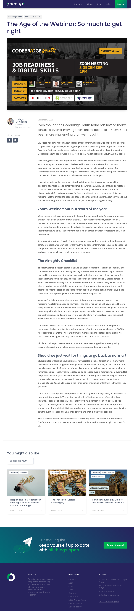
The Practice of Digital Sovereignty (63, 501)
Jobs (71, 589)
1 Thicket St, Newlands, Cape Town (113, 580)
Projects (72, 579)
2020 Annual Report (78, 600)
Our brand (73, 596)
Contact (73, 593)
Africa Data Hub (108, 473)
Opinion (64, 473)
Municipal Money (98, 476)
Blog (71, 586)
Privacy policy (75, 603)
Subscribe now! (115, 545)
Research (23, 473)
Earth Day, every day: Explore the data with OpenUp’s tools (108, 501)
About (71, 583)
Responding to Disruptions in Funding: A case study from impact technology (25, 502)
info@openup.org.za (109, 595)
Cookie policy (75, 606)
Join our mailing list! (109, 601)
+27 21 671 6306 (106, 591)
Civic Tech (14, 473)
